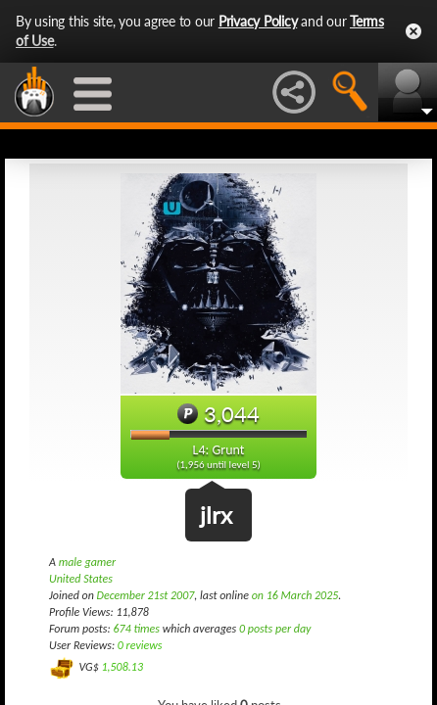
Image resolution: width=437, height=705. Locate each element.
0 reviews (140, 645)
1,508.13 (122, 667)
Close (413, 31)
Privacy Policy (258, 21)
